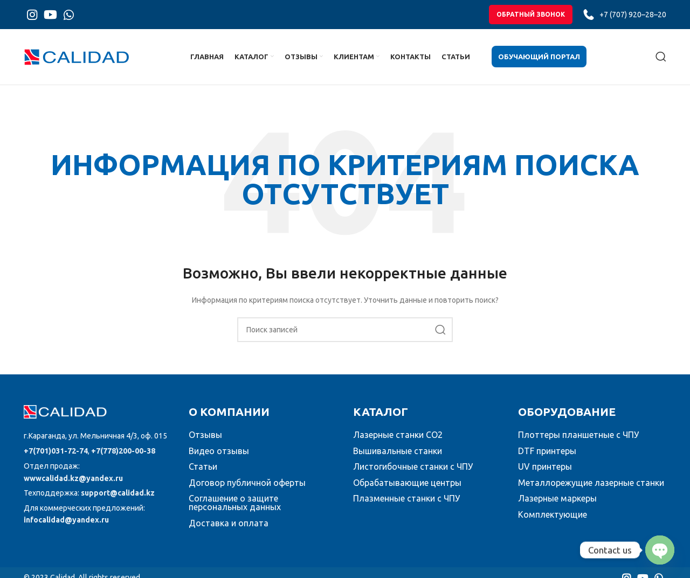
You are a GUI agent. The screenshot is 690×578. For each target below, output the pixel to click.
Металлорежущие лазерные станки (591, 483)
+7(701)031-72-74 (56, 451)
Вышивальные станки (397, 451)
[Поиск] (661, 57)
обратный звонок (530, 14)
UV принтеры (545, 467)
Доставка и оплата (228, 523)
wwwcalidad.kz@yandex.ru (73, 479)
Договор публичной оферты (247, 483)
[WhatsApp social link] (68, 14)
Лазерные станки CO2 (398, 435)
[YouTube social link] (50, 14)
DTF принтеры (547, 451)
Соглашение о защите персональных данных (235, 503)
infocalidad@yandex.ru (66, 520)
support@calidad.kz (118, 493)
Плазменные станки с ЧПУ (406, 499)
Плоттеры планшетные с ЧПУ (578, 435)
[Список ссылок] (98, 436)
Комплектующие (552, 515)
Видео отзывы (219, 451)
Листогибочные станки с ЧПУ (413, 467)
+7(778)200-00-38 (123, 451)
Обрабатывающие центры (407, 483)
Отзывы (205, 435)
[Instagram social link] (32, 14)
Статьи (203, 467)
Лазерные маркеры (557, 499)
